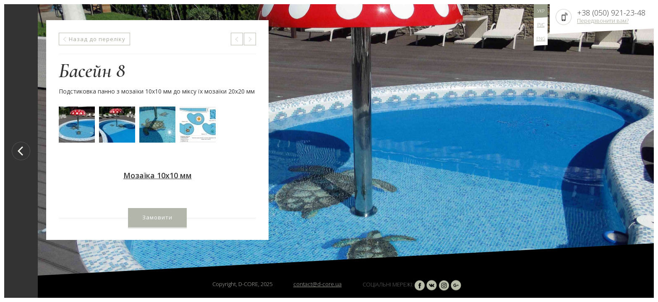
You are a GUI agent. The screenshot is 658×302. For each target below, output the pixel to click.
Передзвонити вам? (603, 20)
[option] (346, 151)
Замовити (157, 217)
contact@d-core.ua (317, 284)
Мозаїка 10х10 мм (157, 175)
